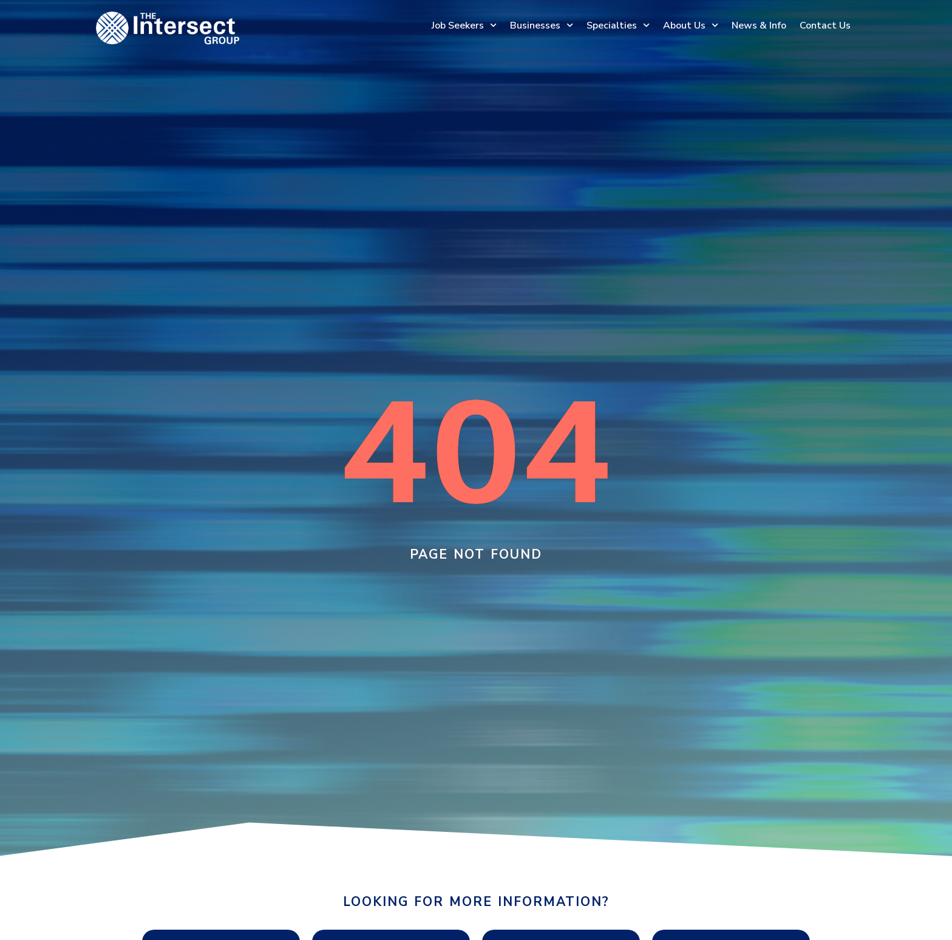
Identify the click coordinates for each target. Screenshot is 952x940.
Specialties (618, 25)
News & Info (759, 25)
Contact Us (825, 25)
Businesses (541, 25)
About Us (690, 25)
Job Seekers (464, 25)
